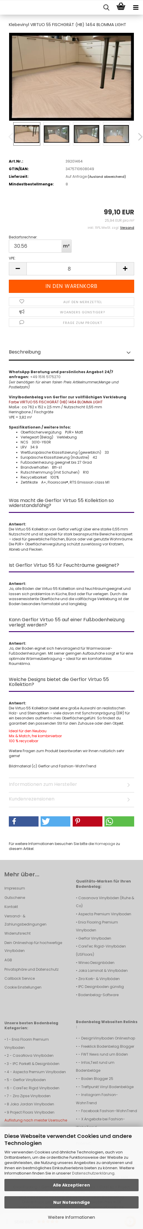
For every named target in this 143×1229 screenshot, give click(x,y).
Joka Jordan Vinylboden (32, 1104)
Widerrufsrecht (17, 933)
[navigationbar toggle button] (135, 7)
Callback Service (19, 978)
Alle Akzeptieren (71, 1185)
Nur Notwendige (71, 1202)
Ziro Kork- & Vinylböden (99, 978)
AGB (8, 959)
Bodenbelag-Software (98, 994)
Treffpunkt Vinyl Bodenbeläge (107, 1086)
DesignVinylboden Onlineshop (108, 1038)
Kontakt (11, 906)
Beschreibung (25, 352)
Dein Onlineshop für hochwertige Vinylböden (33, 946)
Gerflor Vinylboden (94, 938)
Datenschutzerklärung (93, 1173)
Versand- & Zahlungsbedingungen (25, 920)
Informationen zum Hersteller (43, 784)
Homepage (105, 843)
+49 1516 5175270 (45, 376)
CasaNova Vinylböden (33, 1055)
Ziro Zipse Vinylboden (32, 1095)
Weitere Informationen (71, 1217)
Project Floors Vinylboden (32, 1112)
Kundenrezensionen (31, 799)
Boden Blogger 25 (97, 1078)
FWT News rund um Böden (104, 1054)
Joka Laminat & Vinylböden (103, 970)
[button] (136, 137)
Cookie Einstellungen (22, 987)
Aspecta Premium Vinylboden (104, 913)
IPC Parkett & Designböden (36, 1063)
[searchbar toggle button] (106, 7)
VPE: (12, 258)
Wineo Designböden (96, 962)
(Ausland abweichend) (107, 176)
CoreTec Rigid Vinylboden (36, 1087)
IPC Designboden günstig (101, 986)
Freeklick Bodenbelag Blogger (107, 1046)
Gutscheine (14, 897)
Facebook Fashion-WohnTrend (109, 1110)
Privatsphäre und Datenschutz (31, 969)
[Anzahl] (71, 268)
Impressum (14, 888)
